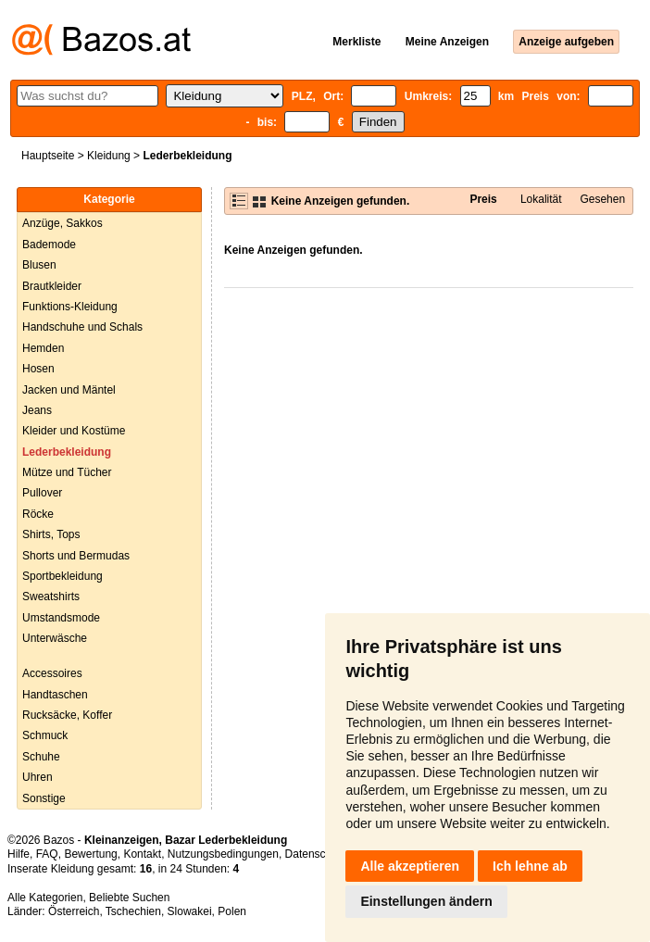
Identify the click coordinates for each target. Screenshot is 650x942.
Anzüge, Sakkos (62, 223)
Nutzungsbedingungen (223, 854)
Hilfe (18, 854)
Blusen (39, 264)
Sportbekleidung (62, 576)
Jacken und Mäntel (69, 389)
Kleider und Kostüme (73, 430)
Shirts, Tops (51, 534)
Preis (482, 199)
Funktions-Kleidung (70, 306)
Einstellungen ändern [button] (426, 901)
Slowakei (190, 911)
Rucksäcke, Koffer (67, 715)
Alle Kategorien (44, 897)
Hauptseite (47, 155)
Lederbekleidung (66, 452)
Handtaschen (55, 694)
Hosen (38, 368)
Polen (232, 911)
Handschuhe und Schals (82, 326)
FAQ (47, 854)
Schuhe (41, 756)
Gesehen (602, 199)
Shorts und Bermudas (76, 555)
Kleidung (109, 155)
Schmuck (45, 735)
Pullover (42, 492)
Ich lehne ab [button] (530, 866)
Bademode (49, 244)
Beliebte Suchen (129, 897)
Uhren (37, 777)
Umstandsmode (61, 617)
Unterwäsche (54, 638)
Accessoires (52, 673)
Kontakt (142, 854)
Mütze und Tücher (67, 472)
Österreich (73, 911)
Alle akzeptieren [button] (409, 866)
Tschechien (133, 911)
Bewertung (90, 854)
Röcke (38, 514)
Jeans (37, 410)
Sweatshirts (51, 596)
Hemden (43, 348)
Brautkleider (51, 286)
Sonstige (44, 798)
